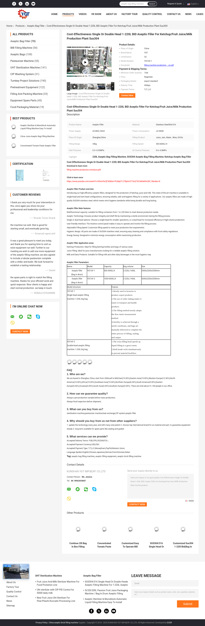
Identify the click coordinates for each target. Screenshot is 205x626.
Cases (199, 14)
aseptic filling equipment (105, 456)
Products (68, 14)
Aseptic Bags (17, 54)
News (188, 14)
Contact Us (173, 14)
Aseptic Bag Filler (35, 26)
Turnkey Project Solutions (24, 80)
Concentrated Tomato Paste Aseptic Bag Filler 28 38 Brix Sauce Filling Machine (104, 545)
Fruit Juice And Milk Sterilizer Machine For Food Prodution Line (58, 583)
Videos (83, 14)
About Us (111, 14)
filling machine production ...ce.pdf (159, 65)
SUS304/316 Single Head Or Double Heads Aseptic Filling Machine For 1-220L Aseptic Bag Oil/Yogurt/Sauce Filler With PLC (156, 545)
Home (54, 14)
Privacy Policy (41, 623)
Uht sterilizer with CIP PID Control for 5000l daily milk (55, 591)
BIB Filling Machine (21, 47)
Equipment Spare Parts (23, 100)
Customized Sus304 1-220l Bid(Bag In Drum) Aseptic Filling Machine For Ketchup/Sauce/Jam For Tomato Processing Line (183, 545)
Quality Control (152, 14)
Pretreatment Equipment (24, 87)
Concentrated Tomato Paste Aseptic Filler (38, 146)
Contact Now (127, 95)
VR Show (96, 14)
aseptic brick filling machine (129, 456)
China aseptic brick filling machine (63, 623)
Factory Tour (130, 14)
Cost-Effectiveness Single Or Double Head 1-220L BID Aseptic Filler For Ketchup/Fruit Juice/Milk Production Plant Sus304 (88, 97)
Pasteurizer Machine (22, 60)
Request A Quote (174, 4)
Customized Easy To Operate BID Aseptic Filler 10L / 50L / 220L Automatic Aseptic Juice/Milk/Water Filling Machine (130, 545)
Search (152, 4)
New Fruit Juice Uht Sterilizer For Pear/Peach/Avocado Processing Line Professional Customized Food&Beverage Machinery (58, 599)
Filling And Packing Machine (26, 93)
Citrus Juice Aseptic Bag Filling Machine (37, 136)
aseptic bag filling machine (83, 456)
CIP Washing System (22, 74)
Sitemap (10, 605)
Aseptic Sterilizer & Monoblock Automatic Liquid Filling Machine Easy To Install (106, 601)
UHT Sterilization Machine (25, 67)
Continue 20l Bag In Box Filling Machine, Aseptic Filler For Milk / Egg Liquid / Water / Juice (78, 545)
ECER (169, 623)
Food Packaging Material (24, 107)
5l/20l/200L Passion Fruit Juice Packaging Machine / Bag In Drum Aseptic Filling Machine (106, 592)
